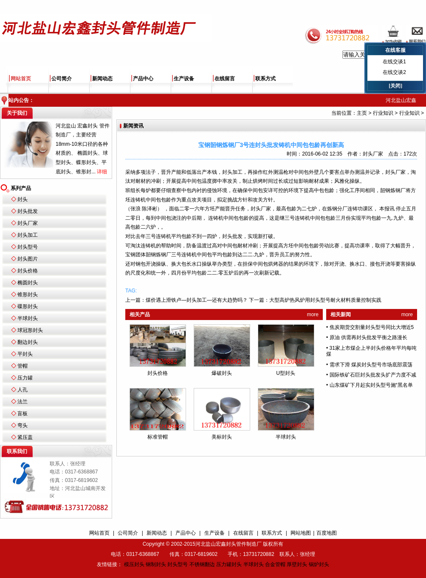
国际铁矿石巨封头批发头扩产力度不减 (373, 375)
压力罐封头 (229, 564)
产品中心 (143, 79)
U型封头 (285, 373)
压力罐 (25, 378)
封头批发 (27, 211)
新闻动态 (102, 79)
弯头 (22, 425)
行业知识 (383, 113)
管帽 (22, 366)
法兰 (22, 402)
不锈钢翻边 (202, 564)
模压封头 (134, 564)
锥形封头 (27, 295)
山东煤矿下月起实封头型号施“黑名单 (371, 385)
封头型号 (27, 247)
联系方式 (265, 79)
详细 (102, 172)
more (313, 314)
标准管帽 (157, 437)
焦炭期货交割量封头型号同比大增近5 (372, 327)
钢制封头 (156, 564)
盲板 (22, 413)
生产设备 (184, 79)
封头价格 (27, 271)
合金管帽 (275, 564)
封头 (22, 199)
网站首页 (21, 79)
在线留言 (224, 79)
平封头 (25, 354)
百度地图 (326, 533)
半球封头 (27, 318)
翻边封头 (27, 342)
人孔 (22, 390)
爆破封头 (222, 373)
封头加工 (27, 235)
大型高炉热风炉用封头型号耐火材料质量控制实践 (325, 300)
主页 (362, 113)
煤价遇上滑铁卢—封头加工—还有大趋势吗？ (197, 300)
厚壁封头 (297, 564)
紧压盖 (25, 437)
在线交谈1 (394, 62)
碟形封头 (27, 306)
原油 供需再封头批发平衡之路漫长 (368, 337)
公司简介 (61, 79)
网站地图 (301, 533)
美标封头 (222, 437)
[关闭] (395, 86)
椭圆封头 (27, 283)
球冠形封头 (30, 330)
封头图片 (27, 259)
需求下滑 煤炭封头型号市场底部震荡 (371, 365)
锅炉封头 (319, 564)
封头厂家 (27, 223)
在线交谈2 (394, 72)
